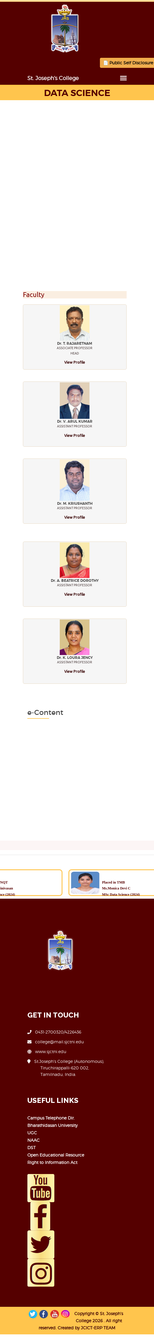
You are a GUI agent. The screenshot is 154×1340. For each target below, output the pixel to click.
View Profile (75, 362)
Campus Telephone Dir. (38, 1117)
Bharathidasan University (40, 1125)
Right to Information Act (40, 1162)
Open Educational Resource (43, 1154)
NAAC (21, 1140)
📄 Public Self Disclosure (115, 62)
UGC (19, 1132)
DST (19, 1147)
